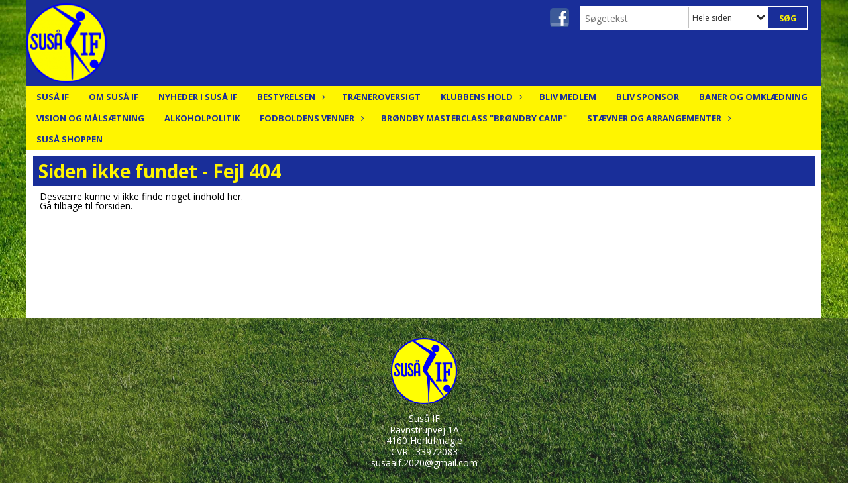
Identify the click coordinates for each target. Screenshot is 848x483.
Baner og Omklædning (753, 97)
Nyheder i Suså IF (197, 97)
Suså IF (52, 97)
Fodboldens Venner (310, 118)
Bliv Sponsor (647, 97)
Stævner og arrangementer (657, 118)
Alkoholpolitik (202, 118)
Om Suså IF (113, 97)
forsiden (113, 205)
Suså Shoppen (69, 139)
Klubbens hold (480, 97)
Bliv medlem (567, 97)
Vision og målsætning (90, 118)
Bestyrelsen (289, 97)
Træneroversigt (381, 97)
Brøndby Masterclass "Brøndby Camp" (474, 118)
